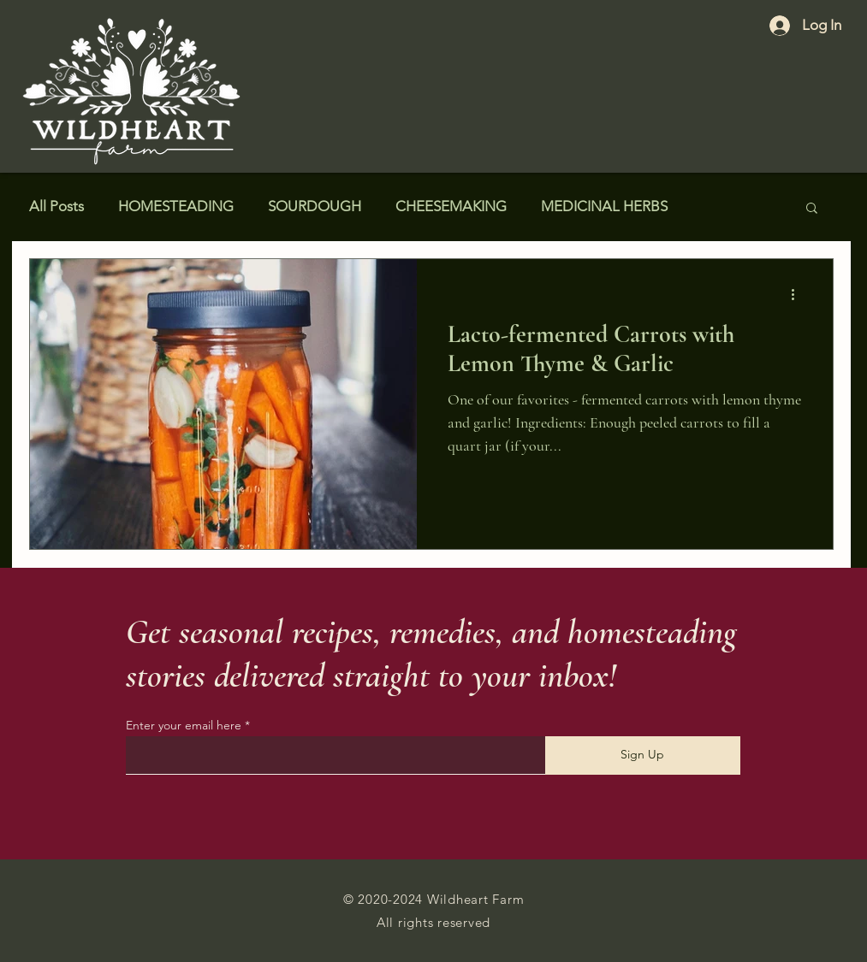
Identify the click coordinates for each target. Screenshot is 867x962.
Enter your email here (183, 725)
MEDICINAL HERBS (604, 206)
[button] (812, 209)
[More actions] (799, 294)
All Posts (56, 206)
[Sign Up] (642, 755)
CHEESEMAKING (451, 206)
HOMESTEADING (176, 206)
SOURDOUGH (314, 206)
